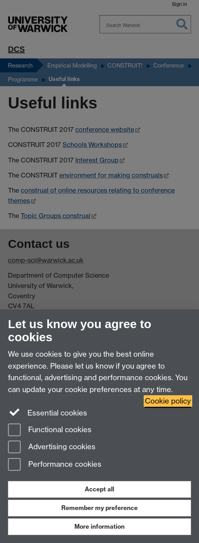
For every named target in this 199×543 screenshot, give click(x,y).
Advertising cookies (52, 447)
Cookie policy (168, 401)
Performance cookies (54, 465)
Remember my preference (99, 508)
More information (99, 526)
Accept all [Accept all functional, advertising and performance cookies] (99, 489)
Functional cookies (50, 430)
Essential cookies (47, 412)
